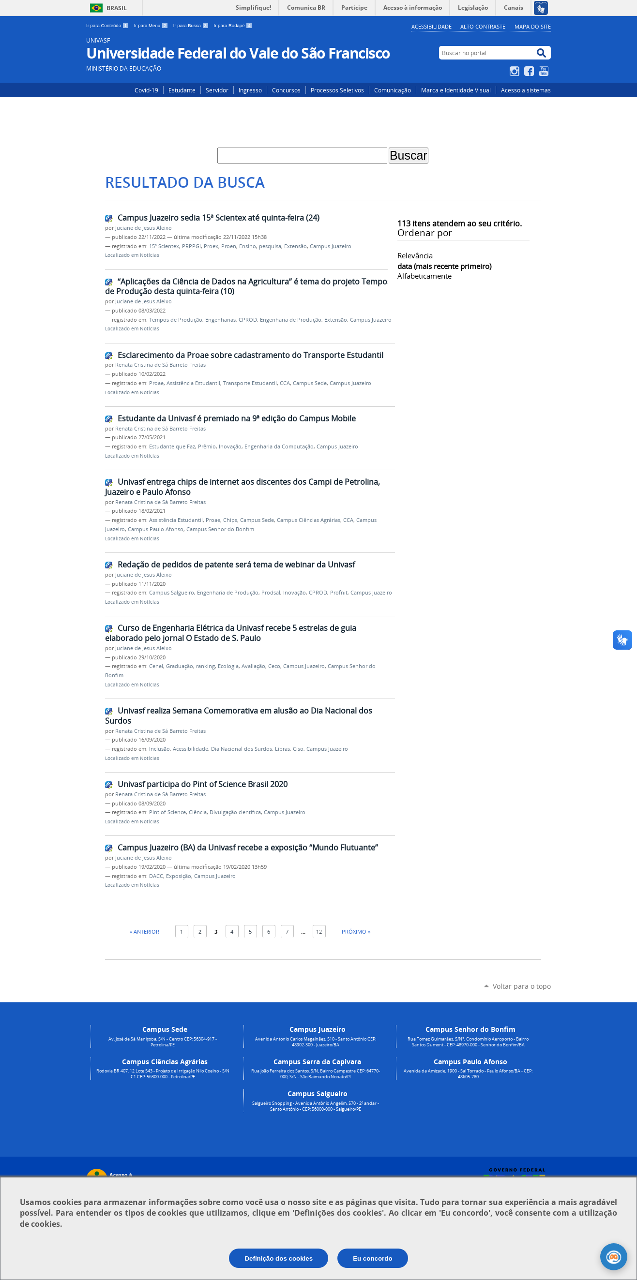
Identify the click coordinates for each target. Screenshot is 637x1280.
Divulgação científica (235, 812)
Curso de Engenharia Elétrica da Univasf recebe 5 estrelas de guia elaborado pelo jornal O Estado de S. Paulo (230, 633)
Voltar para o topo (522, 986)
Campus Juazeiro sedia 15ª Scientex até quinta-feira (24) (218, 217)
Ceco (274, 666)
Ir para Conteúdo (108, 25)
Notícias (149, 255)
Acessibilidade (431, 26)
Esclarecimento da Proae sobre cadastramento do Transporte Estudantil (250, 355)
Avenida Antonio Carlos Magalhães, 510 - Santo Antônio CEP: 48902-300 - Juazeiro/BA (315, 1042)
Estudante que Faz (172, 446)
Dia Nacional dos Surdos (241, 748)
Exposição (178, 876)
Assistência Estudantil (193, 383)
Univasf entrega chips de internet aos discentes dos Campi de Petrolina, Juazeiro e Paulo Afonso (242, 486)
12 (319, 931)
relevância (415, 255)
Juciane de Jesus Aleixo (143, 227)
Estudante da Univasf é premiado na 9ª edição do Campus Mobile (237, 418)
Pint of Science (167, 812)
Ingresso (250, 90)
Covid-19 (146, 90)
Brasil (116, 8)
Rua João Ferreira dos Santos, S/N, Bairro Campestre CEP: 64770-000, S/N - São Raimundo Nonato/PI (315, 1074)
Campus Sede (310, 383)
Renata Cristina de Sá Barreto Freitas (160, 364)
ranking (205, 666)
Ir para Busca (191, 25)
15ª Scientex (164, 246)
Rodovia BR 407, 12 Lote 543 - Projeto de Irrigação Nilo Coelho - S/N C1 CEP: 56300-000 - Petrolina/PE (162, 1074)
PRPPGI (191, 246)
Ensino (247, 246)
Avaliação (253, 666)
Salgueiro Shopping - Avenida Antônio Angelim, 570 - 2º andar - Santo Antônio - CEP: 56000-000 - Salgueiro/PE (315, 1106)
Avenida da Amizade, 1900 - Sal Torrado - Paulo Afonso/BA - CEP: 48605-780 (468, 1074)
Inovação (230, 446)
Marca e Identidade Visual (456, 90)
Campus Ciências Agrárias (308, 520)
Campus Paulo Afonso (155, 529)
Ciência (198, 812)
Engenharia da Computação (279, 446)
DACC (156, 876)
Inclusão (159, 748)
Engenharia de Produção (290, 319)
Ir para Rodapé (233, 25)
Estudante (182, 90)
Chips (230, 520)
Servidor (217, 90)
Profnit (339, 592)
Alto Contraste (482, 26)
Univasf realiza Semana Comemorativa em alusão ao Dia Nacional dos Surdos (238, 715)
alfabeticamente (424, 276)
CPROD (248, 319)
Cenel (156, 666)
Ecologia (228, 666)
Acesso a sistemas (526, 90)
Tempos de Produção (175, 319)
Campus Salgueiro (171, 592)
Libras (282, 748)
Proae (156, 383)
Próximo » (356, 931)
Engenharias (220, 319)
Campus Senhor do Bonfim (220, 529)
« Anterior (144, 931)
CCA (285, 383)
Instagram (516, 71)
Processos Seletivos (337, 90)
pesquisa (270, 246)
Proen (228, 246)
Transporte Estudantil (250, 383)
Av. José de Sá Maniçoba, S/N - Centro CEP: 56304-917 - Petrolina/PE (162, 1042)
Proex (211, 246)
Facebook (530, 71)
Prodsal (270, 592)
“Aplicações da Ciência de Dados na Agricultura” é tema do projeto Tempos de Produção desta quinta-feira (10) (248, 286)
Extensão (295, 246)
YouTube (545, 71)
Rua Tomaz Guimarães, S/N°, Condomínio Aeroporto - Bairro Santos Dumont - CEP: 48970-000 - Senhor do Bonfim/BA (468, 1042)
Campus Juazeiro (330, 246)
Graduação (179, 666)
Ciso (298, 748)
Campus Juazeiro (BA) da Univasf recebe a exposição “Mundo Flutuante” (248, 847)
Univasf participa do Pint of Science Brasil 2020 (203, 784)
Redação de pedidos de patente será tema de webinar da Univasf (236, 564)
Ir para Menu (151, 25)
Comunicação (392, 90)
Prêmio (207, 446)
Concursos (286, 90)
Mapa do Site (533, 26)
